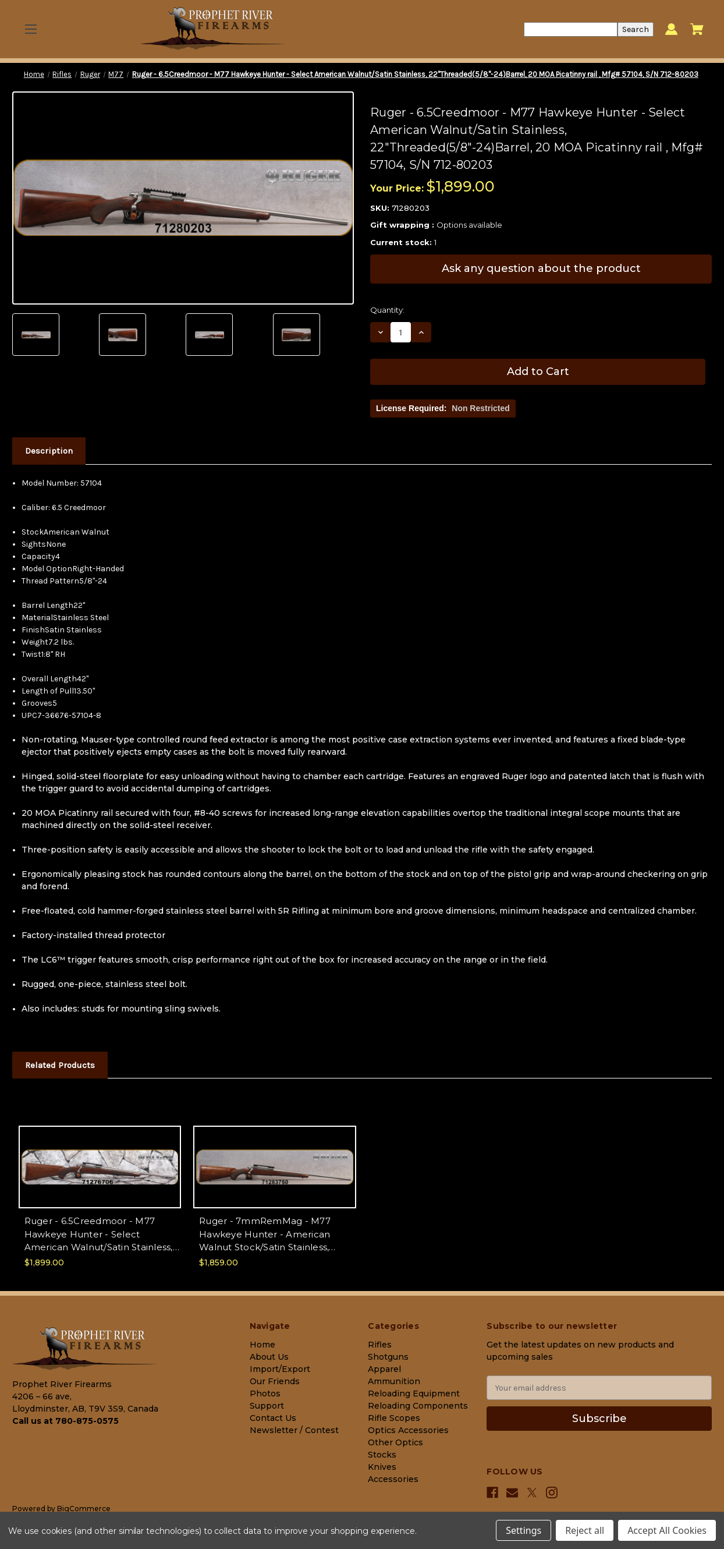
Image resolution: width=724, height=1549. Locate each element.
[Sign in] (671, 29)
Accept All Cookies (667, 1530)
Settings (523, 1530)
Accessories (393, 1479)
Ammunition (394, 1381)
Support (267, 1406)
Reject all (584, 1530)
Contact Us (273, 1418)
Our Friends (275, 1381)
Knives (382, 1467)
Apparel (384, 1369)
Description (49, 450)
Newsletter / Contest (294, 1430)
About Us (269, 1357)
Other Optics (395, 1442)
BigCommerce (84, 1508)
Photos (265, 1393)
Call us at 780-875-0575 (65, 1421)
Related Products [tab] (60, 1065)
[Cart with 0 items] (697, 29)
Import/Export (280, 1369)
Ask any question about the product (541, 268)
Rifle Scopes (394, 1418)
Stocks (382, 1454)
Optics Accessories (408, 1430)
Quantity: (387, 309)
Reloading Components (418, 1406)
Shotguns (388, 1357)
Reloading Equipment (414, 1393)
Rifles (380, 1344)
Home (262, 1344)
